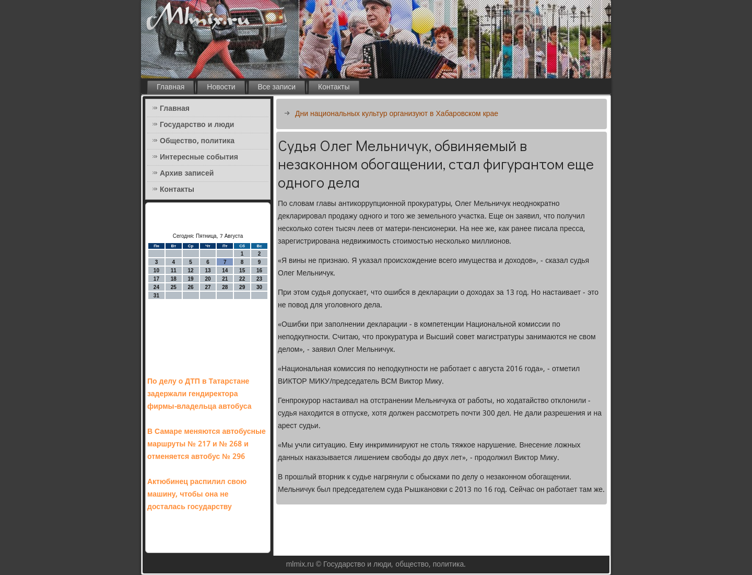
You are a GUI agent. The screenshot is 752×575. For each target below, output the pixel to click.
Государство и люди (197, 125)
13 (207, 270)
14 (225, 270)
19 (191, 279)
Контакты (333, 87)
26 (191, 287)
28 (225, 287)
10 (156, 270)
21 (225, 279)
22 (242, 279)
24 (156, 287)
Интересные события (199, 157)
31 (156, 295)
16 (259, 270)
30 (259, 287)
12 (191, 270)
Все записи (277, 87)
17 (156, 279)
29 (242, 287)
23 (259, 279)
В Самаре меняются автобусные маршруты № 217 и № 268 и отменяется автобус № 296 (206, 444)
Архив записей (187, 173)
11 (174, 270)
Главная (170, 87)
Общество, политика (197, 141)
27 (207, 287)
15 (242, 270)
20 (207, 279)
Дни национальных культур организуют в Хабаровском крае (396, 114)
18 (174, 279)
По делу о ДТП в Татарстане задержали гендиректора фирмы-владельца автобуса (199, 394)
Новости (221, 87)
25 (174, 287)
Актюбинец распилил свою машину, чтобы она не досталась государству (196, 494)
